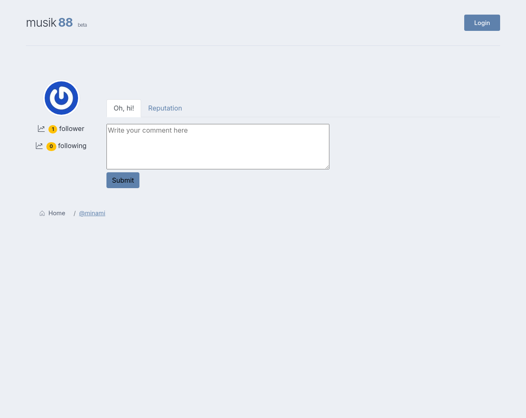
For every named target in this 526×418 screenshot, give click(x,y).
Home (52, 213)
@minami (92, 213)
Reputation (165, 108)
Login (482, 22)
